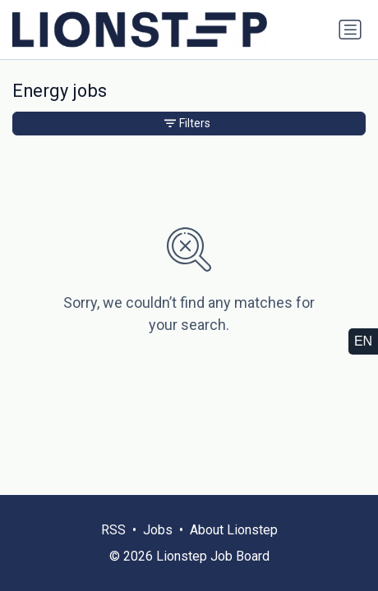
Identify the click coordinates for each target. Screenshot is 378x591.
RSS (113, 530)
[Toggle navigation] (350, 29)
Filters (187, 123)
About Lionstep (234, 530)
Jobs (158, 530)
